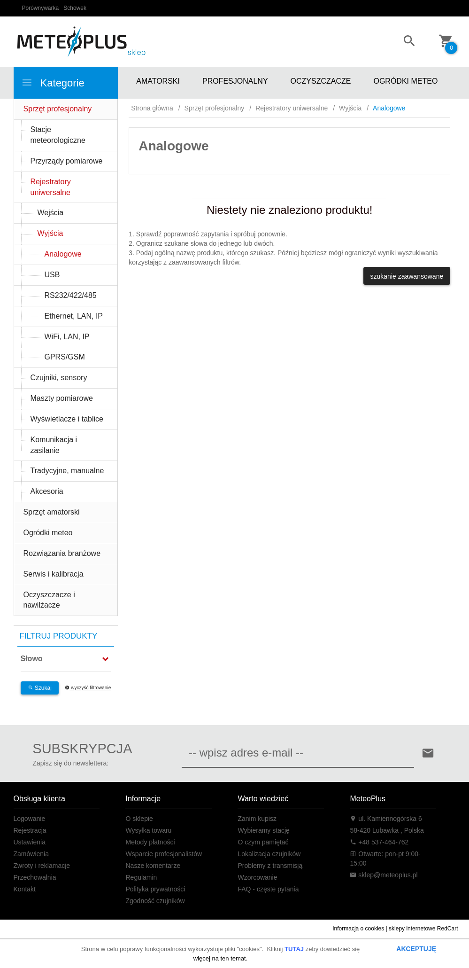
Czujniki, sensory (59, 378)
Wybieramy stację (263, 830)
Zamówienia (31, 854)
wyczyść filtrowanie (88, 687)
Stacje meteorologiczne (58, 134)
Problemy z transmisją (270, 865)
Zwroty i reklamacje (42, 865)
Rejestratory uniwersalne (51, 187)
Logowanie (30, 818)
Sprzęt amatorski (51, 512)
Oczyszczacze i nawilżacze (49, 600)
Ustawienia (30, 842)
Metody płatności (150, 842)
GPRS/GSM (65, 357)
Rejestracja (30, 830)
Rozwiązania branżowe (62, 553)
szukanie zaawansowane (407, 276)
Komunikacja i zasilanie (54, 445)
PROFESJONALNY (235, 81)
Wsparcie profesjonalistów (163, 854)
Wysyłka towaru (148, 830)
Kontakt (25, 889)
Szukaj (40, 688)
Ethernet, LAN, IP (74, 316)
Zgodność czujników (155, 901)
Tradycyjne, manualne (67, 471)
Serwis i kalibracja (53, 574)
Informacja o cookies (358, 928)
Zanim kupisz (257, 818)
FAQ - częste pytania (268, 889)
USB (52, 275)
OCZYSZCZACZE (321, 81)
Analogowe (63, 254)
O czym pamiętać (263, 842)
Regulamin (141, 877)
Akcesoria (47, 491)
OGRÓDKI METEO (405, 81)
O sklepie (139, 818)
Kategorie (53, 83)
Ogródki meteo (48, 533)
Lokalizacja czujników (269, 854)
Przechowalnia (35, 877)
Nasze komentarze (152, 865)
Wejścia (51, 213)
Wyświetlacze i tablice (67, 419)
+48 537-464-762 (379, 842)
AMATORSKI (158, 81)
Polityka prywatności (155, 889)
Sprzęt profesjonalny (57, 109)
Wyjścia (50, 233)
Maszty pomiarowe (62, 398)
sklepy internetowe (412, 928)
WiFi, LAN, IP (67, 337)
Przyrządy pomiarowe (67, 161)
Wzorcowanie (257, 877)
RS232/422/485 (71, 295)
